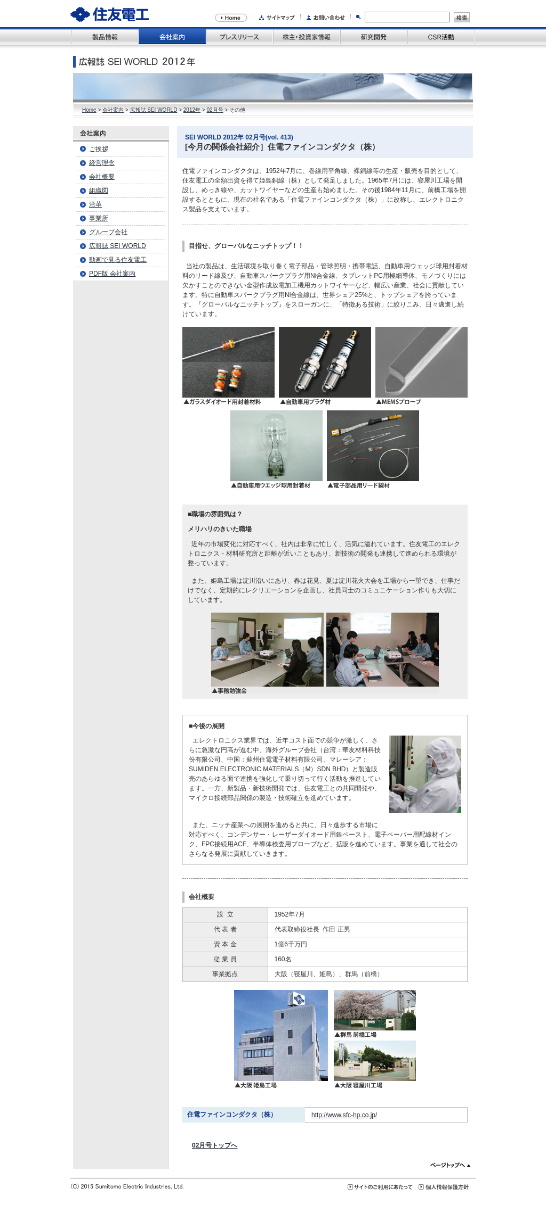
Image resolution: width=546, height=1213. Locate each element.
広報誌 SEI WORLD (154, 110)
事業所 (98, 218)
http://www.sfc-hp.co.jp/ (344, 1115)
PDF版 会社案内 (112, 273)
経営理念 (102, 163)
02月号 (214, 110)
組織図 (98, 190)
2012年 (191, 110)
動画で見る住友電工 (118, 259)
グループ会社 (108, 232)
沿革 (95, 204)
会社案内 (113, 110)
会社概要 (102, 176)
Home (89, 110)
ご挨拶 (98, 149)
